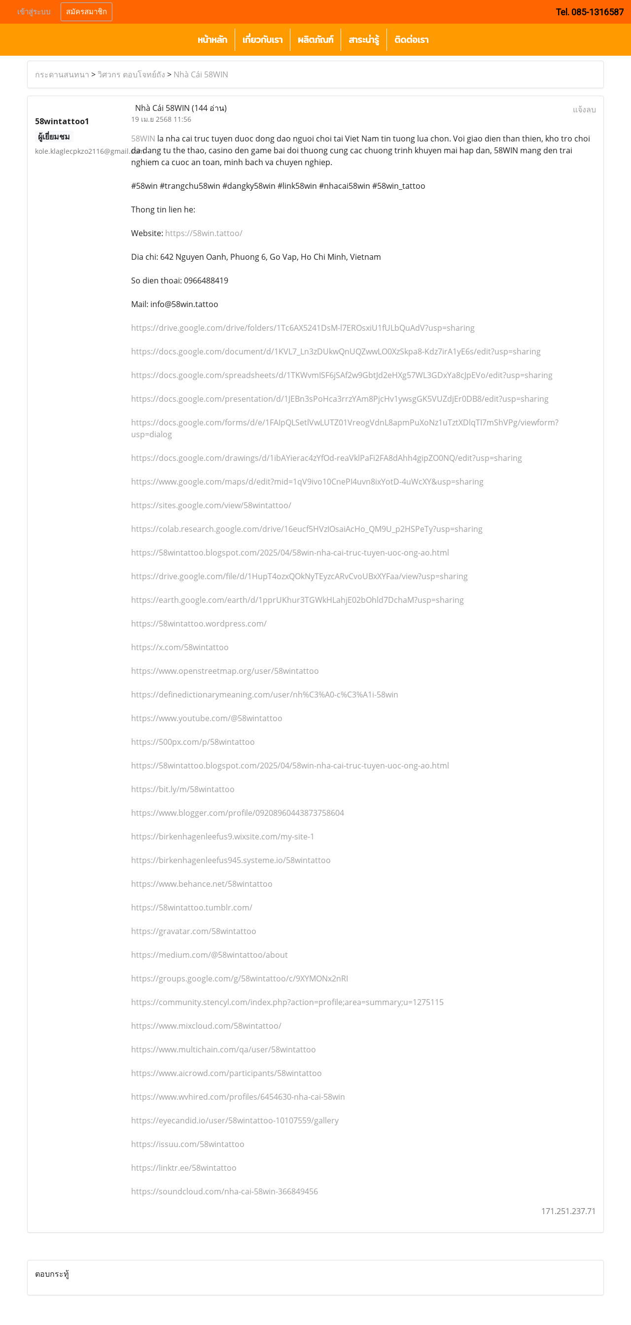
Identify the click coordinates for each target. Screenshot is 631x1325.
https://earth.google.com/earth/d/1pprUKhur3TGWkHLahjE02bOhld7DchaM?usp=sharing (297, 599)
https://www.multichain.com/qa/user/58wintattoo (223, 1049)
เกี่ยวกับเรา (262, 40)
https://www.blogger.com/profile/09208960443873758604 (237, 812)
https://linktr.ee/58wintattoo (184, 1167)
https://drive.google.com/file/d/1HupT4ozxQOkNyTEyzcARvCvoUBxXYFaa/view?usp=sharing (299, 576)
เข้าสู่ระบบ (34, 11)
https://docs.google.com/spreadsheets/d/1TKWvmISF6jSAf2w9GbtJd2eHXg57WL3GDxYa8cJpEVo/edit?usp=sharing (342, 375)
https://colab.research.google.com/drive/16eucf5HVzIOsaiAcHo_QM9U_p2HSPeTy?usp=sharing (307, 528)
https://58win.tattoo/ (204, 233)
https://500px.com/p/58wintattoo (193, 741)
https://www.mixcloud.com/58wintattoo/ (206, 1025)
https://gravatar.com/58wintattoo (193, 931)
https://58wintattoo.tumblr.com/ (191, 907)
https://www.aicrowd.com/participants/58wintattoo (226, 1073)
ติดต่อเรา (411, 40)
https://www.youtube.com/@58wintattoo (206, 718)
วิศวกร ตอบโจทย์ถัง (131, 74)
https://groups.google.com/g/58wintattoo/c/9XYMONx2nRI (239, 978)
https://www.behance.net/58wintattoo (202, 883)
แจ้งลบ (584, 109)
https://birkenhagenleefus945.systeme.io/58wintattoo (231, 860)
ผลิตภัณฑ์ (315, 40)
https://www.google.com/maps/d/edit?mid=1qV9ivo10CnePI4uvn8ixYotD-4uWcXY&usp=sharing (307, 481)
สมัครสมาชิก (86, 11)
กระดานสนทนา (62, 74)
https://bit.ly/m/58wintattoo (183, 789)
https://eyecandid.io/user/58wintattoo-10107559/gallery (235, 1120)
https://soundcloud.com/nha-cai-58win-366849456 (224, 1191)
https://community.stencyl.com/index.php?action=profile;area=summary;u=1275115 (287, 1002)
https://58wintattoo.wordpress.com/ (199, 623)
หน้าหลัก (212, 40)
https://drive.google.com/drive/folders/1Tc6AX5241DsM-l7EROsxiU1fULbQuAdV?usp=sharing (303, 327)
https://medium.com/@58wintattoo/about (209, 954)
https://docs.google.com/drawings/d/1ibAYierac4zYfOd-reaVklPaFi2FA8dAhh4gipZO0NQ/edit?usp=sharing (326, 458)
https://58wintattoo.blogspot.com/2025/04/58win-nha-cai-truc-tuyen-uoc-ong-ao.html (290, 552)
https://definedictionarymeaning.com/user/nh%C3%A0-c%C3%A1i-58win (264, 694)
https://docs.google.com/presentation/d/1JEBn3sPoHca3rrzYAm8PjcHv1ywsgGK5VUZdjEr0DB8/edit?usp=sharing (340, 398)
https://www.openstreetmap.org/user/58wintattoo (225, 670)
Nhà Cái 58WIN (201, 74)
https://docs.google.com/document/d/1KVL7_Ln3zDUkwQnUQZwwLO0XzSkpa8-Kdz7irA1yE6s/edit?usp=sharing (336, 351)
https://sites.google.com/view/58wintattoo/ (211, 505)
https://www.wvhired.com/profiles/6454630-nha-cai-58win (238, 1096)
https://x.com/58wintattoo (180, 647)
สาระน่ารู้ (364, 40)
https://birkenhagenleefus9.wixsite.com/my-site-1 (223, 836)
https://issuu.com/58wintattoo (188, 1144)
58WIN (143, 138)
